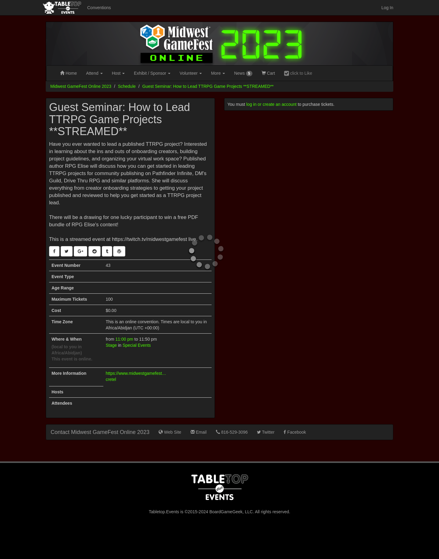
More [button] (218, 73)
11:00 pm (125, 339)
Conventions (99, 7)
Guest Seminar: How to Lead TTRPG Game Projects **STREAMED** (208, 86)
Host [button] (118, 73)
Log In (387, 7)
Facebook (295, 432)
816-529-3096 (232, 432)
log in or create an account (271, 104)
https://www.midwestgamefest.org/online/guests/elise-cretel (136, 376)
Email (199, 432)
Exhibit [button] (152, 73)
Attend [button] (94, 73)
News (243, 73)
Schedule (127, 86)
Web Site (170, 432)
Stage (111, 345)
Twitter (266, 432)
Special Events (137, 345)
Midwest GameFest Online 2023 (80, 86)
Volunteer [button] (191, 73)
